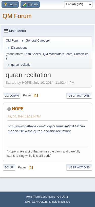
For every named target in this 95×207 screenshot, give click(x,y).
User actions (79, 95)
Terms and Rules (44, 196)
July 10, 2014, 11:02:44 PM (24, 116)
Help (29, 196)
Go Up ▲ (63, 196)
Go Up (9, 167)
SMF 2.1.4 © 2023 (36, 201)
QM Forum (17, 15)
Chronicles (81, 54)
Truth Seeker (32, 54)
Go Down (12, 95)
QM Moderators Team (57, 54)
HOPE (17, 109)
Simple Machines (59, 201)
